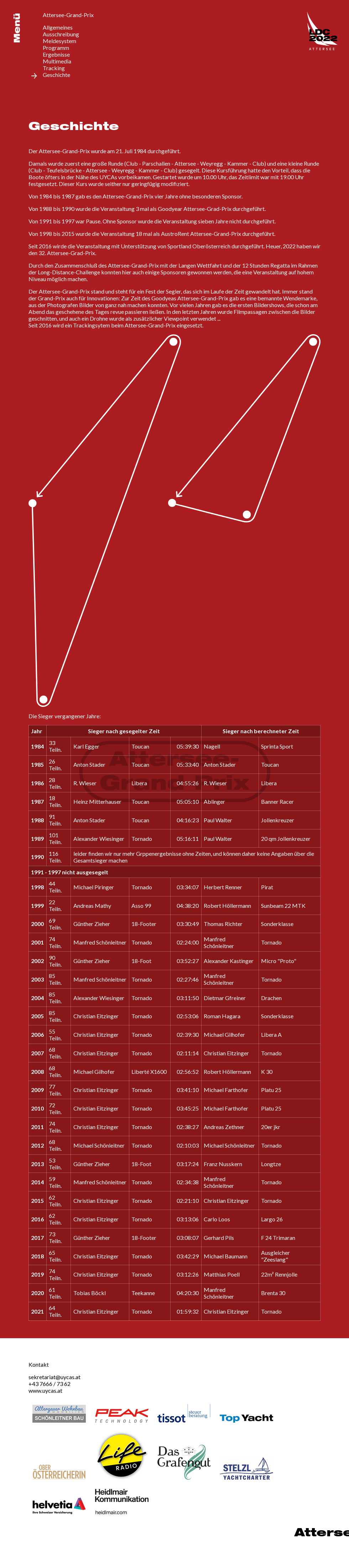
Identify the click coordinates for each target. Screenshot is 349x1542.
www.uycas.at (45, 1390)
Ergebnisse (56, 54)
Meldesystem (59, 40)
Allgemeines (58, 27)
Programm (56, 47)
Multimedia (57, 61)
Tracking (54, 67)
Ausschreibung (61, 34)
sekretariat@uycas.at (54, 1376)
